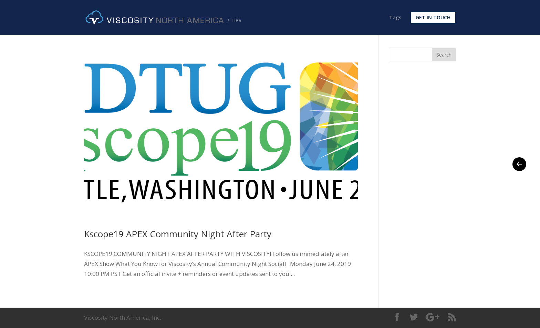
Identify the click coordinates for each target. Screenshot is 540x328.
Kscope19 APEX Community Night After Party (177, 234)
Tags (395, 18)
